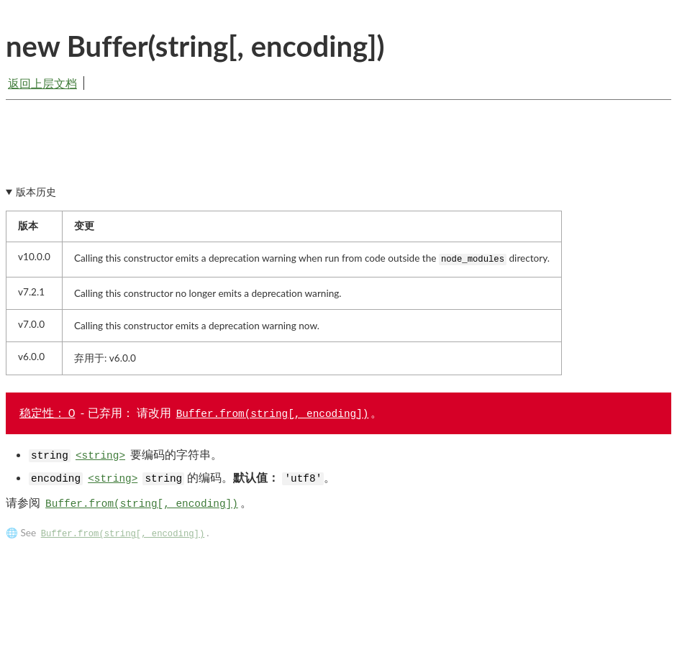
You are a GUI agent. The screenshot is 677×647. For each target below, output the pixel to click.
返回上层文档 (42, 83)
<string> (100, 460)
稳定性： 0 (47, 416)
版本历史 (36, 196)
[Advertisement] (338, 156)
